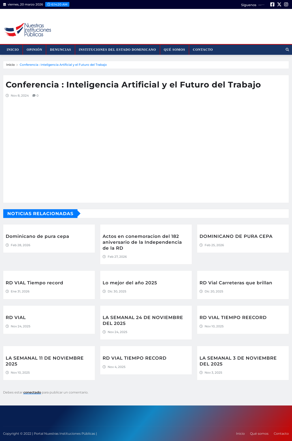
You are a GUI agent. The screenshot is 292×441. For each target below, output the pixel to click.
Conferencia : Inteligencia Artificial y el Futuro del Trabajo (63, 65)
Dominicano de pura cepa (37, 236)
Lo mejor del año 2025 (130, 283)
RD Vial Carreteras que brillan (236, 283)
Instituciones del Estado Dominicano (117, 49)
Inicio (13, 49)
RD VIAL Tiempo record (34, 283)
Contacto (203, 49)
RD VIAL (16, 317)
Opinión (34, 49)
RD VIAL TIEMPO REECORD (233, 317)
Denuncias (60, 49)
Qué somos (174, 49)
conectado (32, 392)
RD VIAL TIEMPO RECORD (134, 358)
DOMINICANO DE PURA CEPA (236, 236)
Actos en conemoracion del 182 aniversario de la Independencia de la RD (142, 242)
